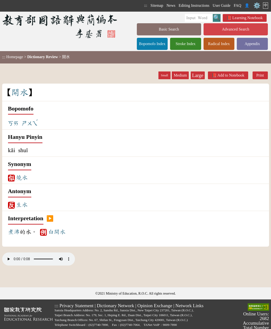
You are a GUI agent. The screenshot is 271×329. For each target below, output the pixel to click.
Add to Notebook (230, 75)
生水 (22, 205)
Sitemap (156, 5)
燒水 (22, 177)
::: (145, 5)
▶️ (50, 218)
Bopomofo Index (152, 44)
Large (197, 75)
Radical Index (219, 44)
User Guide (221, 5)
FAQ (237, 5)
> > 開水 (36, 57)
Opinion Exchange (154, 305)
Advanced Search (235, 29)
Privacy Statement (76, 305)
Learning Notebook (247, 18)
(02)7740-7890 (98, 325)
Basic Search (169, 29)
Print (260, 75)
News (170, 5)
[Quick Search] (199, 18)
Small (164, 75)
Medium (180, 75)
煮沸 (14, 232)
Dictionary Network (115, 305)
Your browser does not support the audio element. (38, 259)
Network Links (189, 305)
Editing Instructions (194, 5)
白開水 (57, 232)
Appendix (252, 44)
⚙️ (257, 5)
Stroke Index (186, 44)
